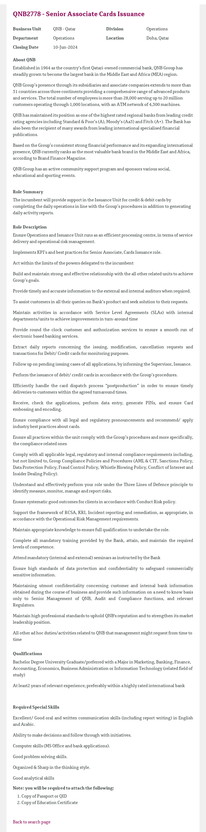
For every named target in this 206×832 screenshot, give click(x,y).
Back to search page (31, 822)
